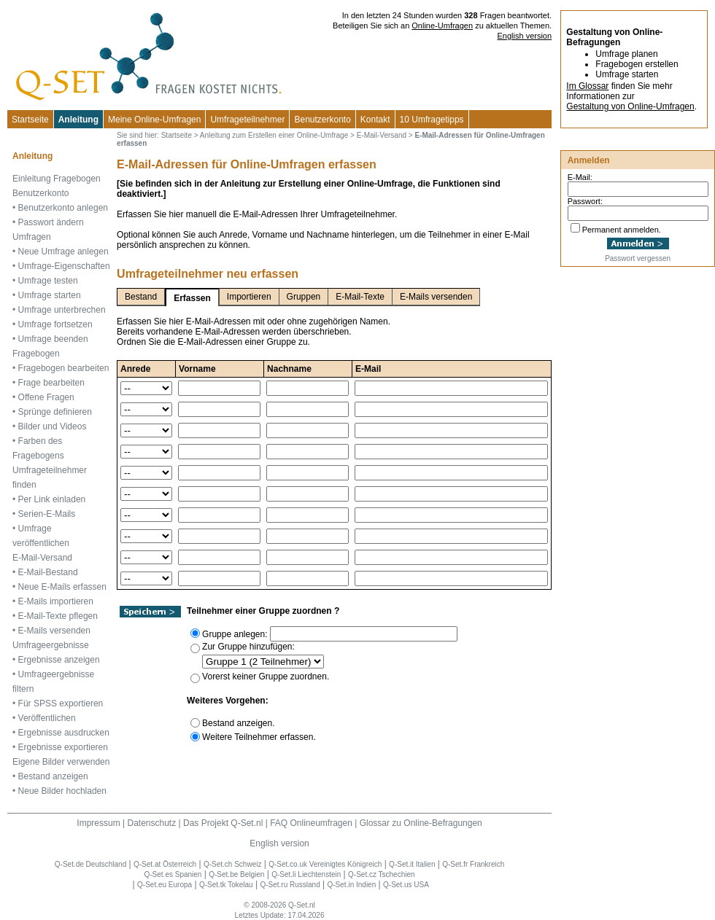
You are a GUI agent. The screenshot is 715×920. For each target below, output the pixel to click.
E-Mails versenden (54, 630)
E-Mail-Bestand (48, 572)
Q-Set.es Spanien (173, 874)
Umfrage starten (49, 295)
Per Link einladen (52, 499)
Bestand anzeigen (53, 776)
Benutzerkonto (322, 119)
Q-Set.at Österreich (165, 864)
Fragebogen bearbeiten (63, 368)
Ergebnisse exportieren (63, 747)
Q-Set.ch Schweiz (232, 864)
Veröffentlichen (47, 718)
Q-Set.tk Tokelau (226, 885)
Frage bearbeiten (51, 383)
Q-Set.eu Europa (164, 885)
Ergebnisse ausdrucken (63, 733)
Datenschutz (151, 823)
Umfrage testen (48, 281)
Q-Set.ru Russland (290, 885)
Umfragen (31, 237)
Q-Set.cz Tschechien (381, 874)
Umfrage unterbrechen (62, 310)
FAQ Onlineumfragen (311, 823)
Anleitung (78, 119)
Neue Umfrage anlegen (63, 251)
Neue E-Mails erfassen (62, 587)
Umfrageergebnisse (50, 645)
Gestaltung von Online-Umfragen (630, 106)
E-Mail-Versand (42, 558)
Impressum (98, 823)
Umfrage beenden (53, 339)
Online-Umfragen (442, 25)
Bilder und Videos (52, 426)
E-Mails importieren (55, 601)
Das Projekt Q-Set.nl (223, 823)
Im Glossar (587, 86)
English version (525, 35)
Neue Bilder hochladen (62, 791)
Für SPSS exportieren (61, 703)
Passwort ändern (51, 222)
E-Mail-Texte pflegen (58, 616)
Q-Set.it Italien (412, 864)
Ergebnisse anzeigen (59, 660)
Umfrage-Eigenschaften (64, 266)
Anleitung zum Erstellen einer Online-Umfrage (274, 135)
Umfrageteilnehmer (247, 119)
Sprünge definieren (55, 412)
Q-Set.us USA (406, 885)
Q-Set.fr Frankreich (473, 864)
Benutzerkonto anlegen (63, 208)
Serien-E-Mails (47, 514)
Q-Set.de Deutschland (90, 864)
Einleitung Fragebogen (56, 179)
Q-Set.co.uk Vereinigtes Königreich (325, 864)
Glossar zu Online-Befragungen (421, 823)
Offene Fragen (46, 397)
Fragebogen (36, 353)
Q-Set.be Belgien (236, 874)
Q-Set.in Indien (352, 885)
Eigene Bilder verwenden (60, 762)
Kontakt (375, 119)
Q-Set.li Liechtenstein (306, 874)
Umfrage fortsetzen (55, 324)
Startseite (30, 119)
